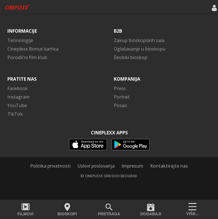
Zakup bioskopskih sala (139, 40)
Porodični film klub (27, 57)
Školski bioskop (130, 57)
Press (120, 88)
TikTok (15, 114)
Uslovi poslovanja (96, 166)
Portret (121, 97)
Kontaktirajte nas (169, 166)
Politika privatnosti (50, 166)
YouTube (17, 105)
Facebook (17, 88)
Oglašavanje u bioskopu (139, 49)
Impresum (132, 166)
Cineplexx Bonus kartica (32, 49)
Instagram (18, 97)
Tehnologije (20, 40)
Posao (120, 105)
